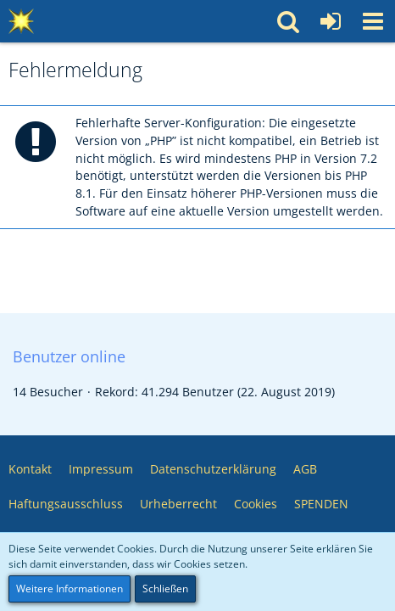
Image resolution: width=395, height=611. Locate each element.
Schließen (165, 588)
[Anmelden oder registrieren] (331, 21)
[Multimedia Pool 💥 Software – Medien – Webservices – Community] (21, 21)
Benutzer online (69, 356)
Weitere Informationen (69, 588)
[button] (373, 21)
